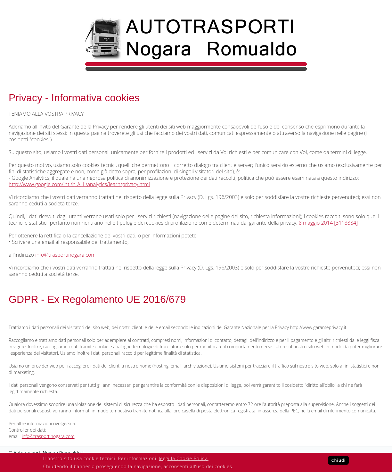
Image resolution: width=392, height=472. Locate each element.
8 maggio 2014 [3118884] (328, 222)
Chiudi (338, 460)
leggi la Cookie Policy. (183, 458)
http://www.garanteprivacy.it (318, 327)
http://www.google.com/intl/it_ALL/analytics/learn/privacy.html (79, 184)
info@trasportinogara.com (65, 254)
